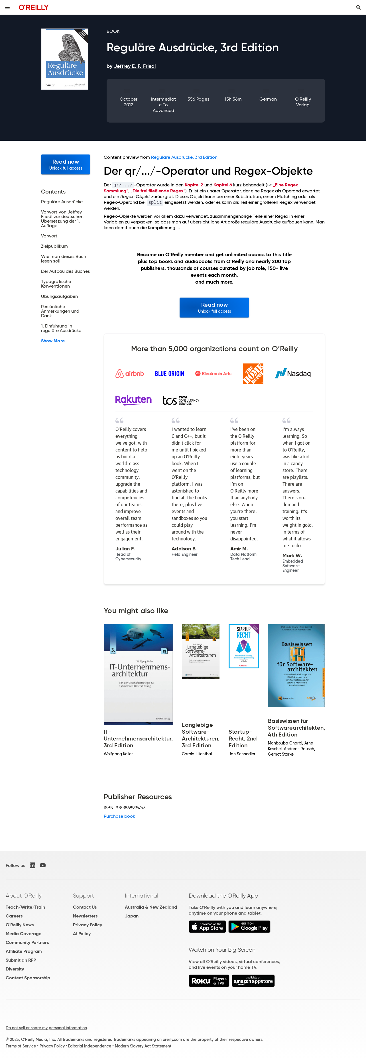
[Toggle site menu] (7, 7)
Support (83, 895)
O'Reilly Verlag (303, 101)
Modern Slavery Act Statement (143, 1046)
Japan (132, 916)
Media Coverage (23, 934)
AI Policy (82, 934)
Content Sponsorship (28, 978)
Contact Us (85, 907)
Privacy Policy (87, 925)
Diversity (15, 969)
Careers (14, 916)
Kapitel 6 (222, 185)
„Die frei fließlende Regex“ (158, 191)
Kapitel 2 (194, 185)
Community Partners (27, 942)
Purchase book (119, 816)
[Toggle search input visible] (358, 7)
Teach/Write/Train (25, 907)
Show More (53, 341)
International (141, 895)
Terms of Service (21, 1046)
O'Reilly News (20, 925)
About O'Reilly (24, 895)
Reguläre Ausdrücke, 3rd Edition (184, 157)
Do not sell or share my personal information (46, 1027)
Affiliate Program (24, 951)
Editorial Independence (89, 1046)
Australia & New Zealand (151, 907)
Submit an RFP (21, 960)
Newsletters (85, 916)
